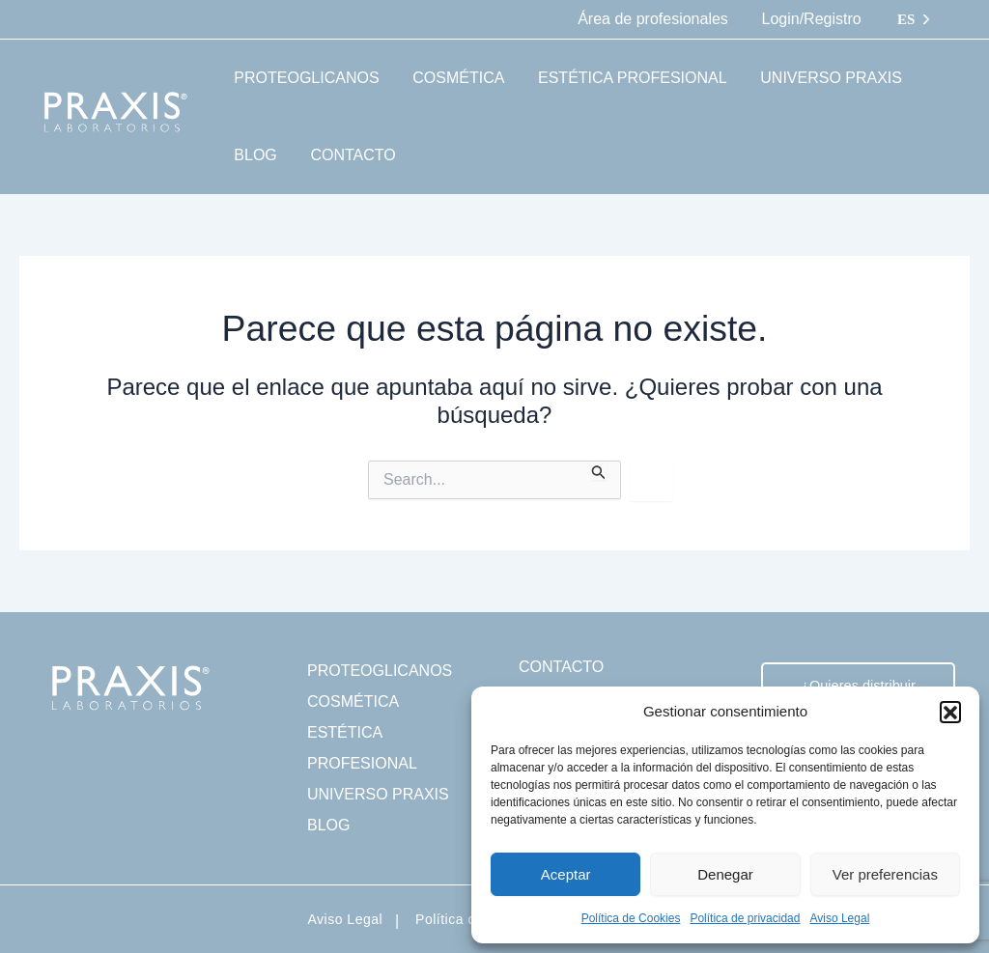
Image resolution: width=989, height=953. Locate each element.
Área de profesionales (656, 19)
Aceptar (566, 874)
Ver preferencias (885, 874)
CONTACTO (561, 667)
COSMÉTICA (353, 701)
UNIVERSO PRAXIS (378, 794)
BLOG (328, 825)
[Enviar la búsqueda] (599, 470)
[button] (950, 711)
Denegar (725, 874)
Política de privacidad (745, 918)
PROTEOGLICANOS (379, 670)
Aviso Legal (839, 918)
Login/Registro (812, 19)
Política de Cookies (631, 918)
